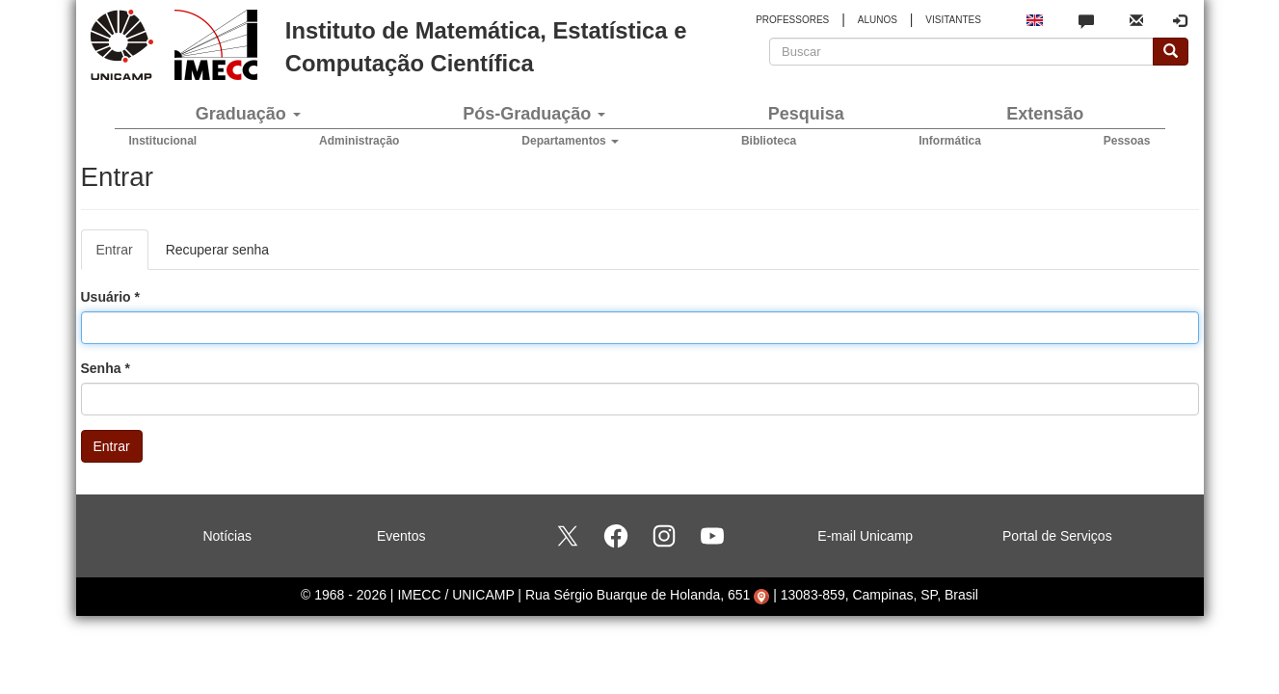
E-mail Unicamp (865, 536)
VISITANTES (953, 19)
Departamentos (570, 140)
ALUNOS (877, 19)
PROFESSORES (792, 19)
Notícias (227, 536)
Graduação (248, 113)
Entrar (122, 255)
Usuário (110, 297)
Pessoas (1127, 140)
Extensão (1044, 113)
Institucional (163, 140)
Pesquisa (806, 113)
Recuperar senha (217, 249)
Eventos (401, 536)
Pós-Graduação (534, 113)
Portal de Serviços (1057, 536)
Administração (359, 140)
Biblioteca (768, 140)
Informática (950, 140)
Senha (105, 368)
